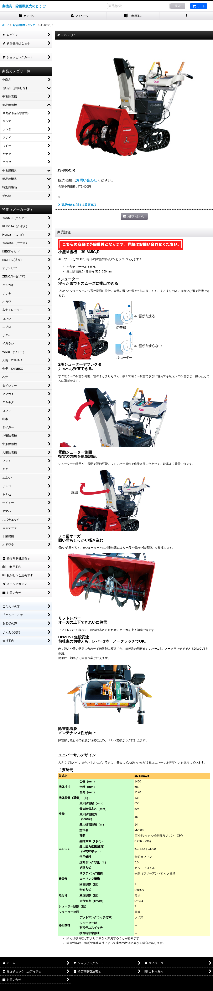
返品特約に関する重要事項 (77, 204)
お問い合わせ (86, 180)
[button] (186, 16)
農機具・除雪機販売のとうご (23, 6)
